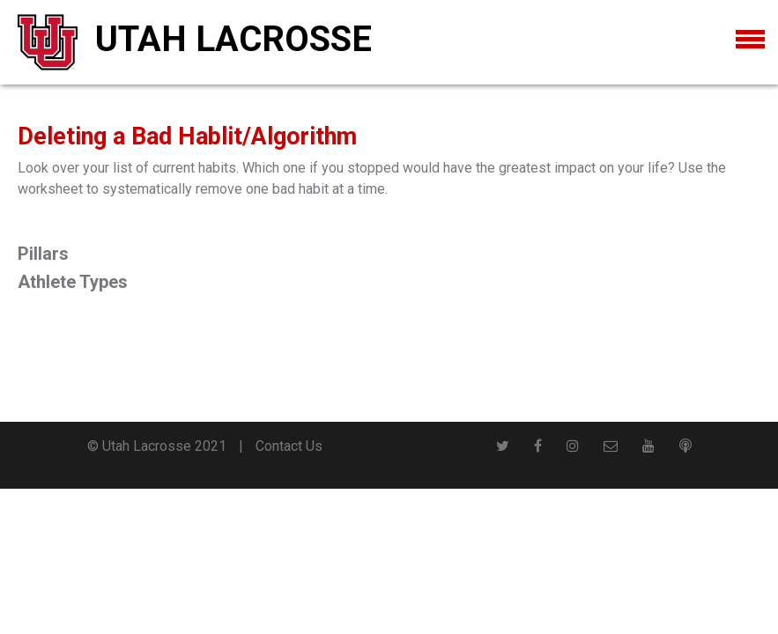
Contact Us (289, 446)
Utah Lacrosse (233, 39)
